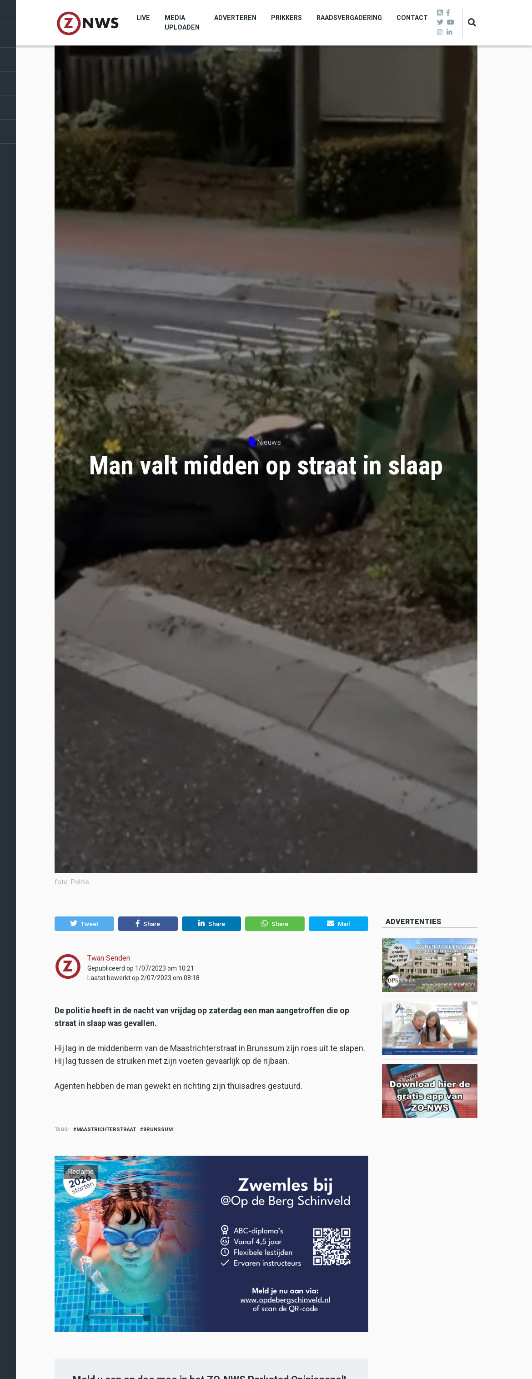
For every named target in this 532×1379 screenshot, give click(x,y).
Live (143, 17)
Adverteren (235, 17)
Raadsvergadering (349, 17)
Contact (412, 17)
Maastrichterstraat (106, 1129)
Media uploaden (182, 22)
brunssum (158, 1129)
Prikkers (286, 17)
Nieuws (269, 442)
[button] (84, 923)
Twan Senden (108, 958)
